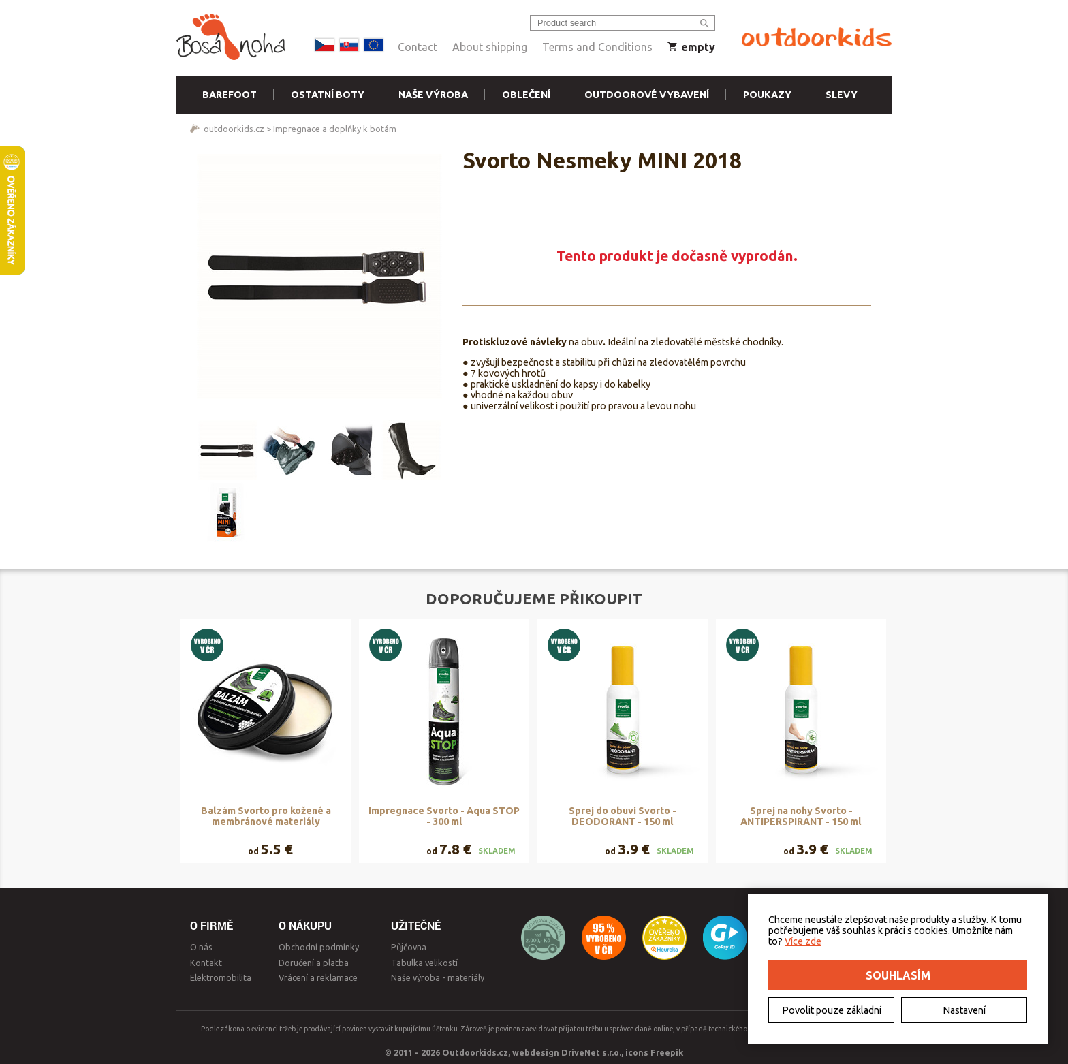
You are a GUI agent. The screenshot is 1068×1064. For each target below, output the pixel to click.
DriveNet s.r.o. (591, 1052)
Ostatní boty (327, 94)
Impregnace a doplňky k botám (334, 129)
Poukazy (767, 94)
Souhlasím (898, 975)
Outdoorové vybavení (646, 94)
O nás (201, 947)
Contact (417, 47)
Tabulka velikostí (424, 962)
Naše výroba (433, 94)
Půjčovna (408, 947)
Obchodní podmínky (319, 947)
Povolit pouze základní (831, 1010)
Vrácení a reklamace (318, 977)
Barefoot (229, 94)
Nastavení (964, 1010)
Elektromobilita (220, 977)
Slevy (842, 94)
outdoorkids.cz (234, 129)
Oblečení (526, 94)
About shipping (489, 47)
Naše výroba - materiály (437, 977)
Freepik (666, 1052)
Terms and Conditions (597, 47)
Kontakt (206, 962)
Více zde (803, 941)
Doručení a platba (314, 962)
